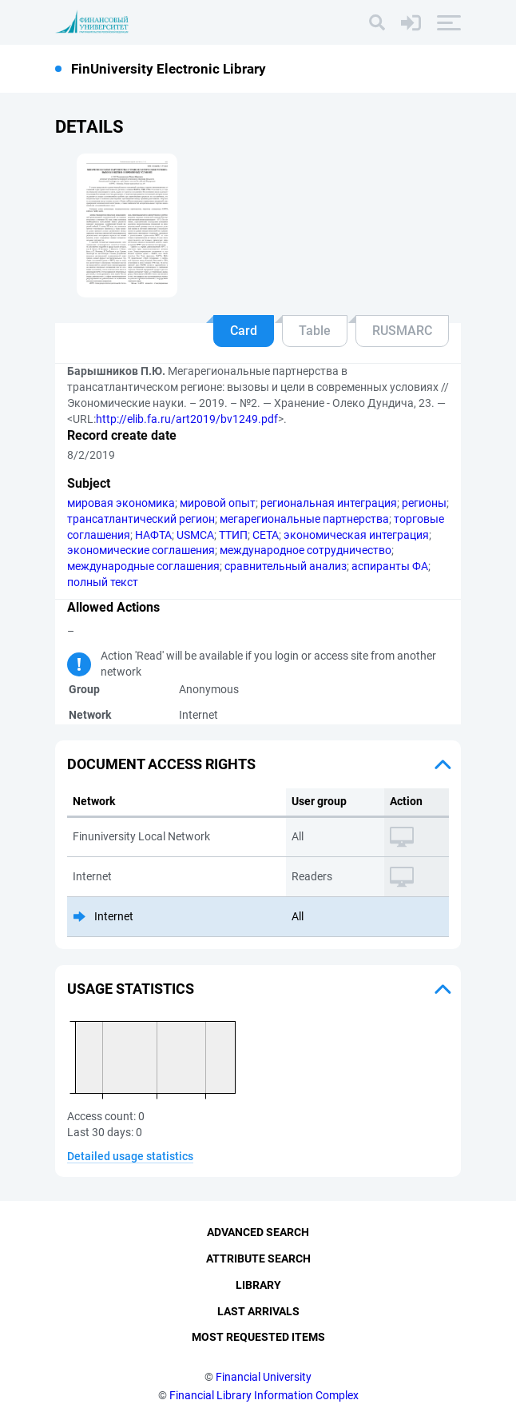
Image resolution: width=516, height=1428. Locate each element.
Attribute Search (258, 1258)
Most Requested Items (258, 1336)
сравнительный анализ (285, 566)
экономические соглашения (141, 550)
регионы (424, 503)
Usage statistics (130, 988)
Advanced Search (258, 1232)
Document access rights (161, 764)
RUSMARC (402, 330)
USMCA (195, 535)
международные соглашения (143, 566)
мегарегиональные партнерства (304, 519)
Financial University (264, 1376)
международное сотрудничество (305, 550)
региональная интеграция (328, 503)
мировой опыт (218, 503)
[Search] (377, 22)
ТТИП (233, 535)
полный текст (102, 582)
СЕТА (265, 535)
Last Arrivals (258, 1311)
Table (315, 330)
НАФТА (153, 535)
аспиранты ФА (389, 566)
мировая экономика (121, 503)
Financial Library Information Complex (264, 1395)
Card (243, 330)
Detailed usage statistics (130, 1156)
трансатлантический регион (141, 519)
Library (258, 1284)
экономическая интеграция (356, 535)
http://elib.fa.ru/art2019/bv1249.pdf (187, 419)
